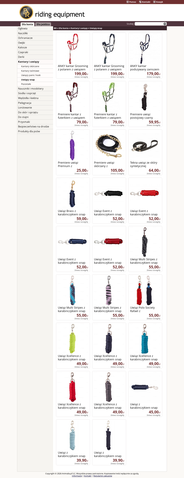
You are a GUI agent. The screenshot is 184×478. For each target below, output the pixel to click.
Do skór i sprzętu (28, 112)
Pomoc (131, 1)
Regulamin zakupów (102, 475)
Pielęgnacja (24, 103)
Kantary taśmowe (30, 70)
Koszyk (158, 1)
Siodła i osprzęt (27, 93)
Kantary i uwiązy (28, 61)
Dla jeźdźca (43, 24)
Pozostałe (26, 84)
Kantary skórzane (30, 66)
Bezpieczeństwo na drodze (33, 126)
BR (55, 28)
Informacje (77, 475)
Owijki (21, 42)
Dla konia (27, 24)
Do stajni (23, 117)
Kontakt (144, 1)
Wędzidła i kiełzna (28, 98)
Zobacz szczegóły (81, 77)
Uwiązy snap (28, 79)
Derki (21, 57)
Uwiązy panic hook (30, 75)
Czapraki (23, 52)
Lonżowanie (25, 107)
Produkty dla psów (29, 131)
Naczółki (23, 33)
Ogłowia (22, 28)
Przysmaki (24, 122)
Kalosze (22, 47)
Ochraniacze (25, 38)
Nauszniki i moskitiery (30, 88)
